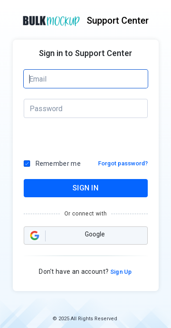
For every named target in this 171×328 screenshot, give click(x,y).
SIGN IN (85, 188)
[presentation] (62, 139)
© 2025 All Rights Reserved (84, 319)
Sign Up (120, 271)
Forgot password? (123, 163)
